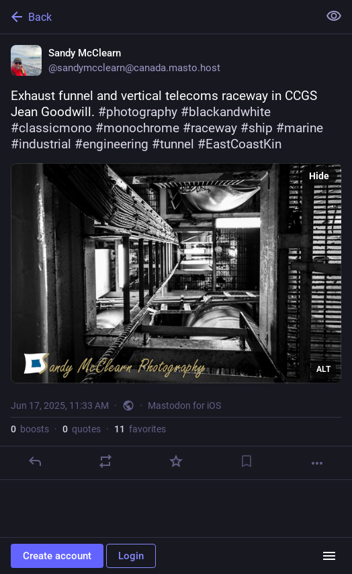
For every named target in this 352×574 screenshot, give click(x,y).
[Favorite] (176, 461)
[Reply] (35, 461)
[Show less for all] (334, 16)
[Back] (158, 17)
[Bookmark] (246, 461)
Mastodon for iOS (184, 405)
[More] (317, 463)
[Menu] (329, 556)
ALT (323, 369)
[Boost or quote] (105, 461)
